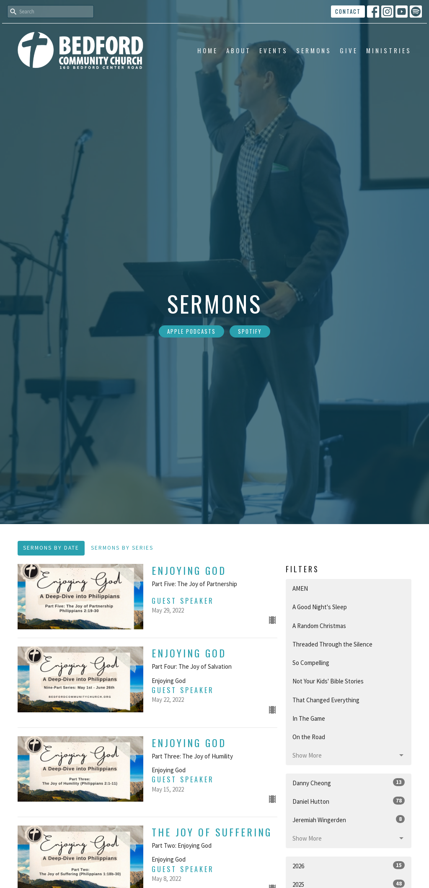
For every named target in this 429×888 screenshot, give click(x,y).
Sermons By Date (51, 547)
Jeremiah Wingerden (348, 819)
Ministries (388, 50)
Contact (348, 11)
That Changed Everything (325, 700)
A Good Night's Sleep (319, 607)
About (238, 50)
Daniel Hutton (348, 801)
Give (349, 50)
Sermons (313, 50)
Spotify (250, 331)
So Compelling (310, 663)
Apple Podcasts (191, 331)
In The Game (308, 718)
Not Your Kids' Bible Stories (328, 681)
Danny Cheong (348, 782)
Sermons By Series (122, 547)
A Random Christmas (319, 626)
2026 (348, 865)
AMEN (300, 588)
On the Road (308, 737)
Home (207, 50)
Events (273, 50)
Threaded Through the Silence (332, 644)
